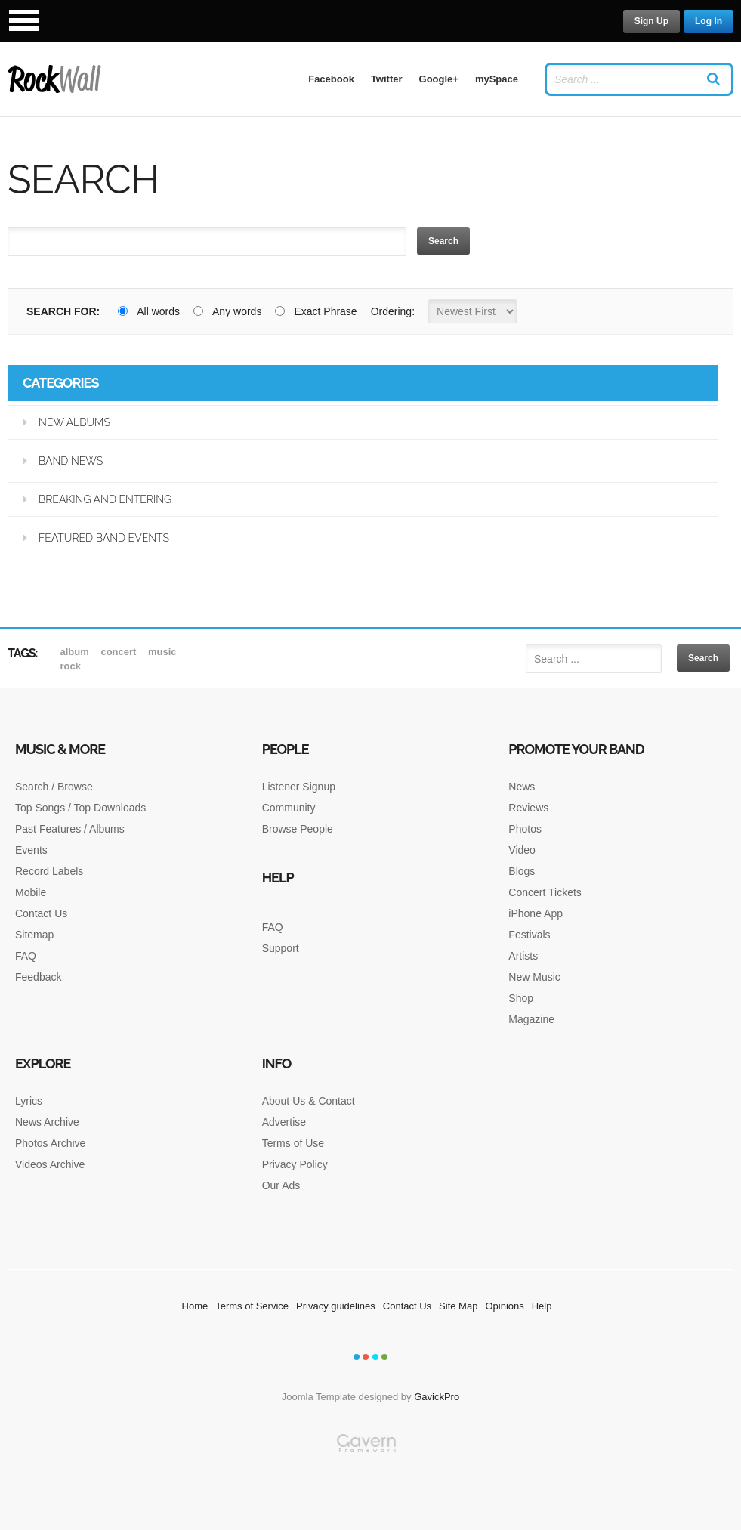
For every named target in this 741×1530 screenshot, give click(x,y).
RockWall (55, 79)
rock (70, 666)
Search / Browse (54, 786)
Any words (227, 311)
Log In (708, 21)
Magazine (531, 1019)
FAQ (25, 956)
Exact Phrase (316, 311)
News (521, 786)
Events (31, 850)
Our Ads (281, 1185)
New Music (534, 977)
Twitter (387, 79)
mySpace (496, 79)
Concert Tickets (544, 892)
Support (280, 948)
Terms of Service (252, 1306)
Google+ (438, 79)
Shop (520, 998)
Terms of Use (293, 1143)
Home (195, 1306)
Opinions (504, 1306)
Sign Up (651, 21)
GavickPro (436, 1396)
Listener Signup (298, 786)
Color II (366, 1357)
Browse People (297, 829)
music (162, 651)
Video (522, 850)
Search (443, 241)
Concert (119, 651)
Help (542, 1306)
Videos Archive (50, 1164)
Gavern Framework (371, 1481)
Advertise (284, 1122)
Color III (375, 1357)
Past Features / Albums (70, 829)
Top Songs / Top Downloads (80, 808)
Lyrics (28, 1101)
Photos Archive (50, 1143)
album (76, 651)
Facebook (331, 79)
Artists (523, 956)
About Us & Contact (308, 1101)
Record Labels (49, 871)
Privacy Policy (295, 1164)
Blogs (521, 871)
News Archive (47, 1122)
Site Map (458, 1306)
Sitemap (34, 935)
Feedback (38, 977)
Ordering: (393, 311)
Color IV (384, 1357)
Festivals (529, 935)
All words (149, 311)
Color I (357, 1357)
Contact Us (41, 913)
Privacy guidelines (335, 1306)
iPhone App (535, 913)
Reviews (528, 808)
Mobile (30, 892)
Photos (525, 829)
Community (289, 808)
